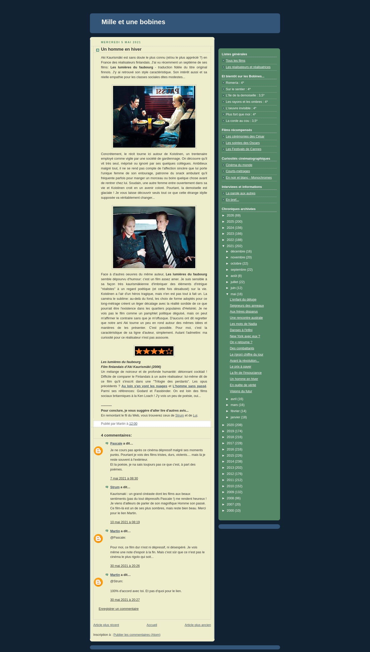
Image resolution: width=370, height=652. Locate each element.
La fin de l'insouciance (246, 373)
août (234, 276)
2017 (231, 443)
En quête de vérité (243, 385)
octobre (237, 263)
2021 (231, 246)
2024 (231, 228)
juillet (235, 282)
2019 (231, 431)
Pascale (116, 443)
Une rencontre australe (246, 318)
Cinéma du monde (239, 165)
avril (234, 399)
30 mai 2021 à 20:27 (125, 600)
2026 (231, 215)
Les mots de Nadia (243, 324)
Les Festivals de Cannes (243, 149)
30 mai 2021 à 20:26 (125, 566)
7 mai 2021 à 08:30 (124, 478)
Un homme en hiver (244, 379)
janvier (236, 417)
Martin (115, 531)
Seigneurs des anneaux (247, 305)
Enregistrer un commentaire (119, 609)
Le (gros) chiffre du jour (246, 354)
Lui (195, 415)
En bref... (232, 200)
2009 (231, 492)
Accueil (152, 625)
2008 (231, 498)
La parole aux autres (240, 193)
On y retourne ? (241, 342)
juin (234, 288)
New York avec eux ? (245, 336)
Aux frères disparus (244, 311)
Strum (179, 415)
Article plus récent (106, 625)
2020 (231, 425)
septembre (239, 269)
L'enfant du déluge (243, 299)
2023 (231, 234)
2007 (231, 504)
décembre (238, 251)
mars (235, 405)
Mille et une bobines (133, 22)
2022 (231, 240)
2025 (231, 221)
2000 (231, 510)
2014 (231, 461)
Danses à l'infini (241, 330)
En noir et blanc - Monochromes (249, 177)
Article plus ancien (198, 625)
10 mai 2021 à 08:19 (125, 522)
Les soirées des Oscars (243, 143)
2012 (231, 474)
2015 (231, 455)
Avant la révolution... (244, 361)
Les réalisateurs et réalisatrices (248, 67)
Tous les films (235, 60)
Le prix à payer (240, 366)
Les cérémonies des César (245, 136)
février (236, 411)
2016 (231, 449)
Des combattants (242, 348)
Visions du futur (241, 391)
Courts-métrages (238, 171)
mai (234, 294)
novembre (238, 257)
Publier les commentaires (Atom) (137, 635)
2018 (231, 437)
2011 (231, 480)
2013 (231, 467)
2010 (231, 486)
